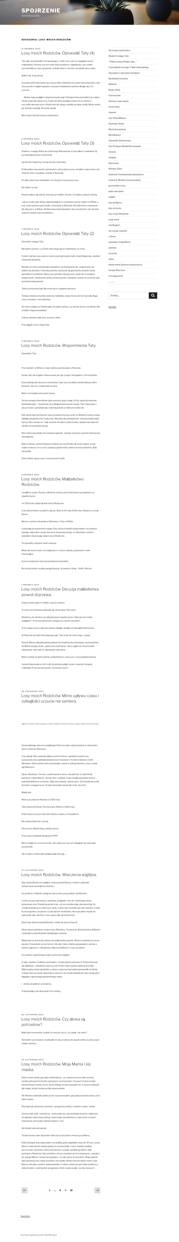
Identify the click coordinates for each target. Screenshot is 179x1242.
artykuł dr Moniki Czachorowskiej (124, 180)
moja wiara (114, 219)
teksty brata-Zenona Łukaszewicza (125, 264)
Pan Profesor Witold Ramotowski (125, 146)
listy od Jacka (115, 208)
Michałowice (115, 135)
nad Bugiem (114, 225)
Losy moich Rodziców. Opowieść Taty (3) (57, 143)
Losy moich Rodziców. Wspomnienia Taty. (58, 345)
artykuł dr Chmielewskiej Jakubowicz (126, 174)
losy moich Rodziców (119, 213)
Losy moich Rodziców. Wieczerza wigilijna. (59, 874)
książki (112, 197)
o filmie (112, 236)
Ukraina (112, 151)
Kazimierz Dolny (116, 123)
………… (112, 281)
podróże (112, 247)
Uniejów (112, 157)
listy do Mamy (115, 202)
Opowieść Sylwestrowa (120, 140)
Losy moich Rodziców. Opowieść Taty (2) (57, 233)
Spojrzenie (41, 10)
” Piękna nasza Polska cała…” (123, 61)
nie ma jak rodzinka (118, 230)
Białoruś (112, 84)
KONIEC (113, 307)
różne (111, 259)
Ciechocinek (115, 95)
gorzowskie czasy (117, 185)
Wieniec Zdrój (115, 168)
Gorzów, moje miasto (119, 101)
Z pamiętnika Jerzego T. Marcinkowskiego (129, 67)
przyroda (113, 253)
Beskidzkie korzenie (118, 78)
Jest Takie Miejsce (117, 118)
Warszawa (114, 163)
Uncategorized (116, 276)
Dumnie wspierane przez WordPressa (39, 1235)
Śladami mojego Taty (119, 56)
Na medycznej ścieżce (119, 50)
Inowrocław (114, 106)
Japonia (112, 112)
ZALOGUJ (25, 1216)
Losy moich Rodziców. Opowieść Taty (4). (58, 53)
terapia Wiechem (117, 270)
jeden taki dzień (116, 191)
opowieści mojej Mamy (120, 242)
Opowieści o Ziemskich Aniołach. (124, 73)
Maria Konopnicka (117, 129)
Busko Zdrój (114, 90)
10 (72, 1190)
